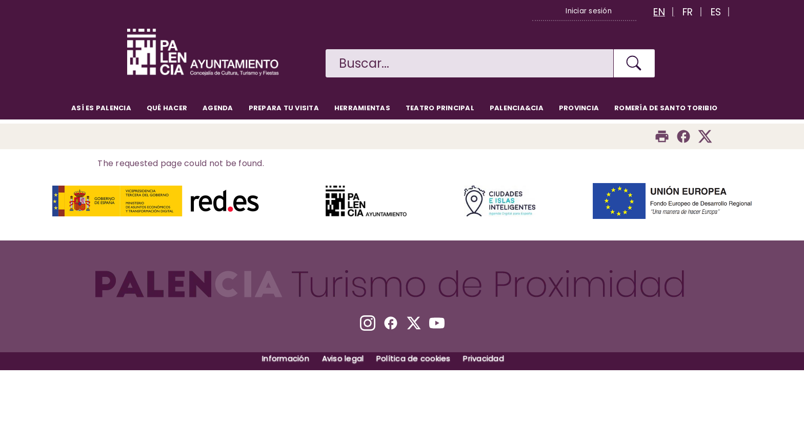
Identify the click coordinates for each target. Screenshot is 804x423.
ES (716, 12)
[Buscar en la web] (469, 63)
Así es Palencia (101, 108)
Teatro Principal (440, 108)
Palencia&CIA (517, 108)
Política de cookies (413, 358)
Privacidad (483, 358)
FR (687, 12)
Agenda (218, 108)
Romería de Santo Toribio (665, 108)
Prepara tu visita (284, 108)
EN (659, 12)
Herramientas (362, 108)
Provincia (579, 108)
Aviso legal (343, 358)
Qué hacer (167, 108)
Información (285, 358)
